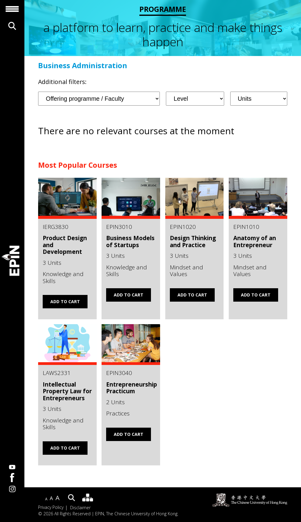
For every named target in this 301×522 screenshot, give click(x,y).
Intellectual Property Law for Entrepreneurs (67, 391)
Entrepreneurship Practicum (131, 387)
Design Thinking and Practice (193, 241)
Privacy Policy (50, 507)
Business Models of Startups (130, 241)
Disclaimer (80, 508)
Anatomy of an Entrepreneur (254, 241)
